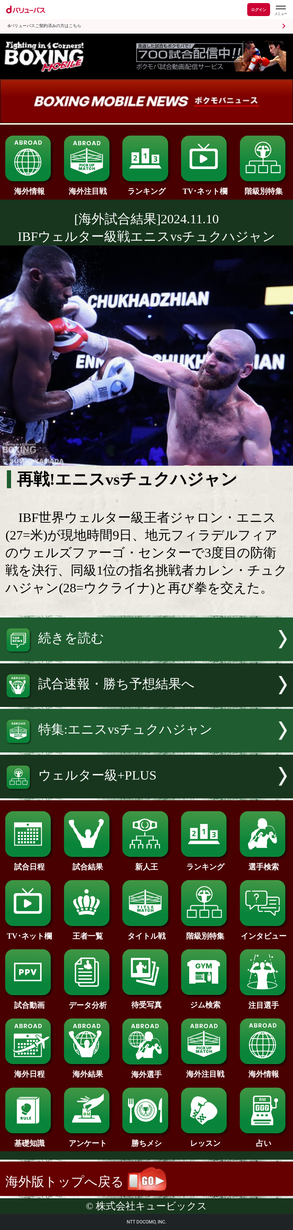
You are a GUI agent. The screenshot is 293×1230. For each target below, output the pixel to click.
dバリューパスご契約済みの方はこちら (44, 25)
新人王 (146, 863)
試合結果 (87, 863)
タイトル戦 (146, 932)
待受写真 (146, 1001)
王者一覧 (87, 932)
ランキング (146, 187)
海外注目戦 (87, 187)
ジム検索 (205, 1001)
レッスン (205, 1139)
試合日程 (29, 863)
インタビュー (263, 932)
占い (263, 1139)
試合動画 (29, 1001)
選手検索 (263, 863)
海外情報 (29, 187)
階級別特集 (263, 187)
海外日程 (29, 1070)
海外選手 (146, 1071)
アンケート (87, 1139)
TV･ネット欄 (205, 187)
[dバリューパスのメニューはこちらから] (280, 10)
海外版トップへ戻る (85, 1182)
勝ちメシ (146, 1139)
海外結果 (87, 1070)
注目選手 (263, 1001)
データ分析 (87, 1001)
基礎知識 (29, 1139)
